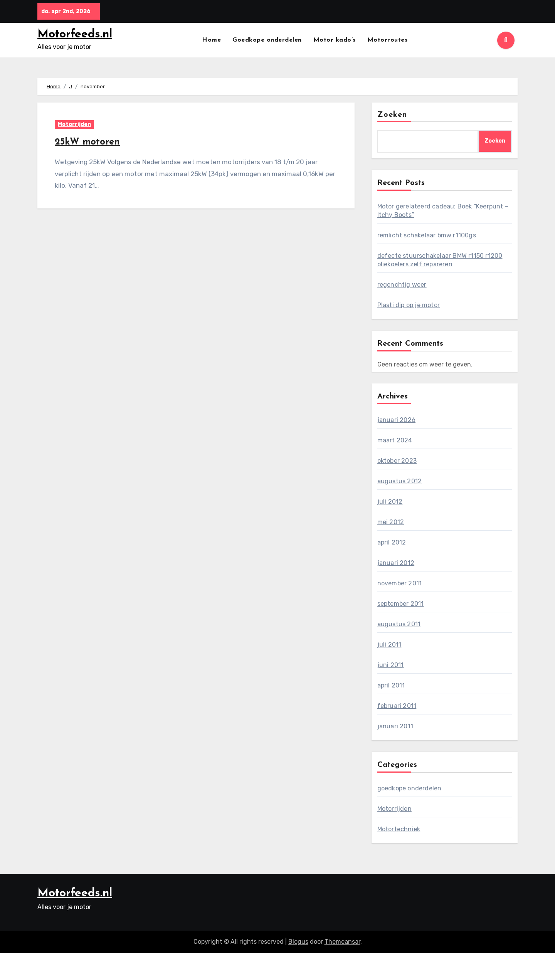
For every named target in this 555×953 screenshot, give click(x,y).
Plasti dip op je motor (408, 305)
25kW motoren (87, 142)
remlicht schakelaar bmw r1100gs (426, 235)
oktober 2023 (397, 460)
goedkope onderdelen (409, 788)
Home (211, 40)
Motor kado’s (334, 40)
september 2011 (400, 603)
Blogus (298, 941)
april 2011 (391, 685)
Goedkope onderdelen (267, 40)
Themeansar (342, 941)
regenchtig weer (402, 284)
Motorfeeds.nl (74, 34)
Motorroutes (387, 40)
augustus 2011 (399, 624)
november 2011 (399, 583)
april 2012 (391, 542)
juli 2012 (390, 501)
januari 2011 (395, 726)
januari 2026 (396, 420)
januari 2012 (395, 562)
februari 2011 (397, 705)
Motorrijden (74, 124)
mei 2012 (390, 522)
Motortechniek (398, 829)
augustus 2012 (399, 481)
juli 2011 (389, 644)
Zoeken (392, 115)
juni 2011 (390, 665)
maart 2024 (394, 440)
